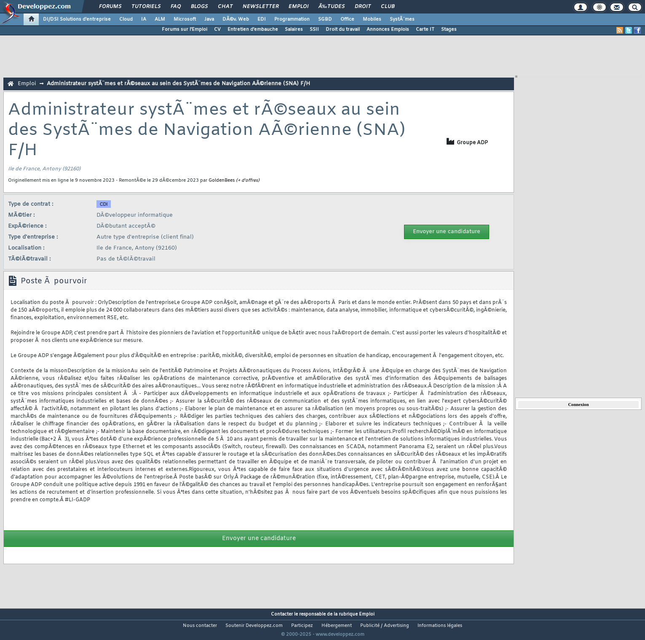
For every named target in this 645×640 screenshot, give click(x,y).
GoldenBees (222, 180)
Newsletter (260, 6)
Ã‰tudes (331, 6)
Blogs (199, 6)
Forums (110, 6)
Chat (225, 6)
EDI (261, 19)
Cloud (126, 19)
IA (143, 19)
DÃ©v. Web (235, 19)
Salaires (294, 29)
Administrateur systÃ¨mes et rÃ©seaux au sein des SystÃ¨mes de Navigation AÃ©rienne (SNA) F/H (178, 83)
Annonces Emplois (388, 29)
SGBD (325, 19)
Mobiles (372, 19)
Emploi (298, 6)
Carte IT (425, 29)
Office (347, 19)
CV (217, 29)
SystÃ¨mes (402, 19)
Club (387, 6)
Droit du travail (343, 29)
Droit (363, 6)
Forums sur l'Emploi (184, 29)
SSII (314, 29)
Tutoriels (146, 6)
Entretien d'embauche (252, 29)
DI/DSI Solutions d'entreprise (77, 19)
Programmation (292, 19)
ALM (160, 19)
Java (209, 19)
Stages (449, 29)
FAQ (176, 6)
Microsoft (185, 19)
